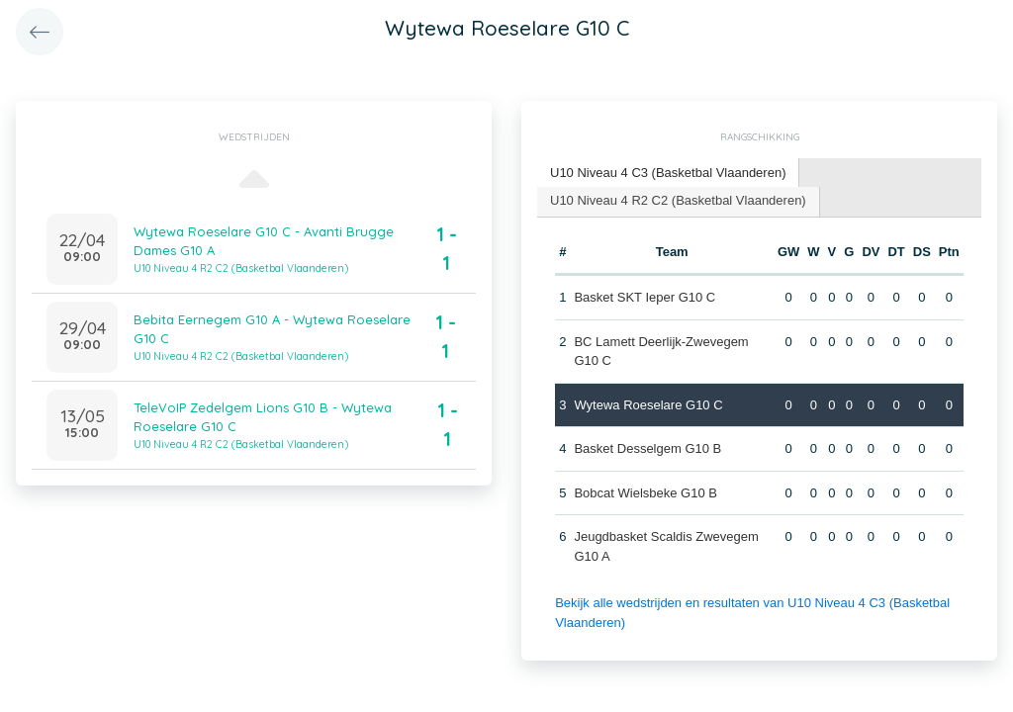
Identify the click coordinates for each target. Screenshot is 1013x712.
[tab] (668, 173)
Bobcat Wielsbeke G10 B (645, 493)
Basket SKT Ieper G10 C (644, 297)
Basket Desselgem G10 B (647, 448)
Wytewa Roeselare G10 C (648, 405)
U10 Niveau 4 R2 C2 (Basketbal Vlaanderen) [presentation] (678, 200)
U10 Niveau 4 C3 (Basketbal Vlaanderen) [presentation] (667, 172)
